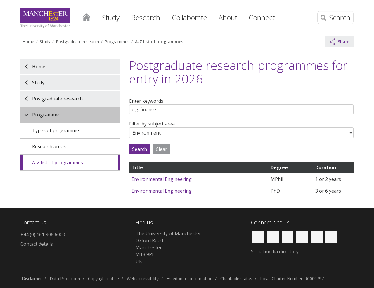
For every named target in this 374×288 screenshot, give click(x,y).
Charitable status (236, 278)
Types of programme (55, 130)
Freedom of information (189, 278)
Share (339, 41)
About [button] (228, 17)
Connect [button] (262, 17)
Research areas (49, 146)
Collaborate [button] (189, 17)
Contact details (36, 244)
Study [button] (111, 17)
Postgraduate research (77, 41)
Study (45, 41)
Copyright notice (103, 278)
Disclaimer (32, 278)
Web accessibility (143, 278)
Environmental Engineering (161, 179)
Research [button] (145, 17)
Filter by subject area (152, 124)
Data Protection (65, 278)
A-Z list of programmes (159, 41)
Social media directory (275, 251)
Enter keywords (146, 101)
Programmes (117, 41)
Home (86, 16)
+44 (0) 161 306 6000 (42, 234)
